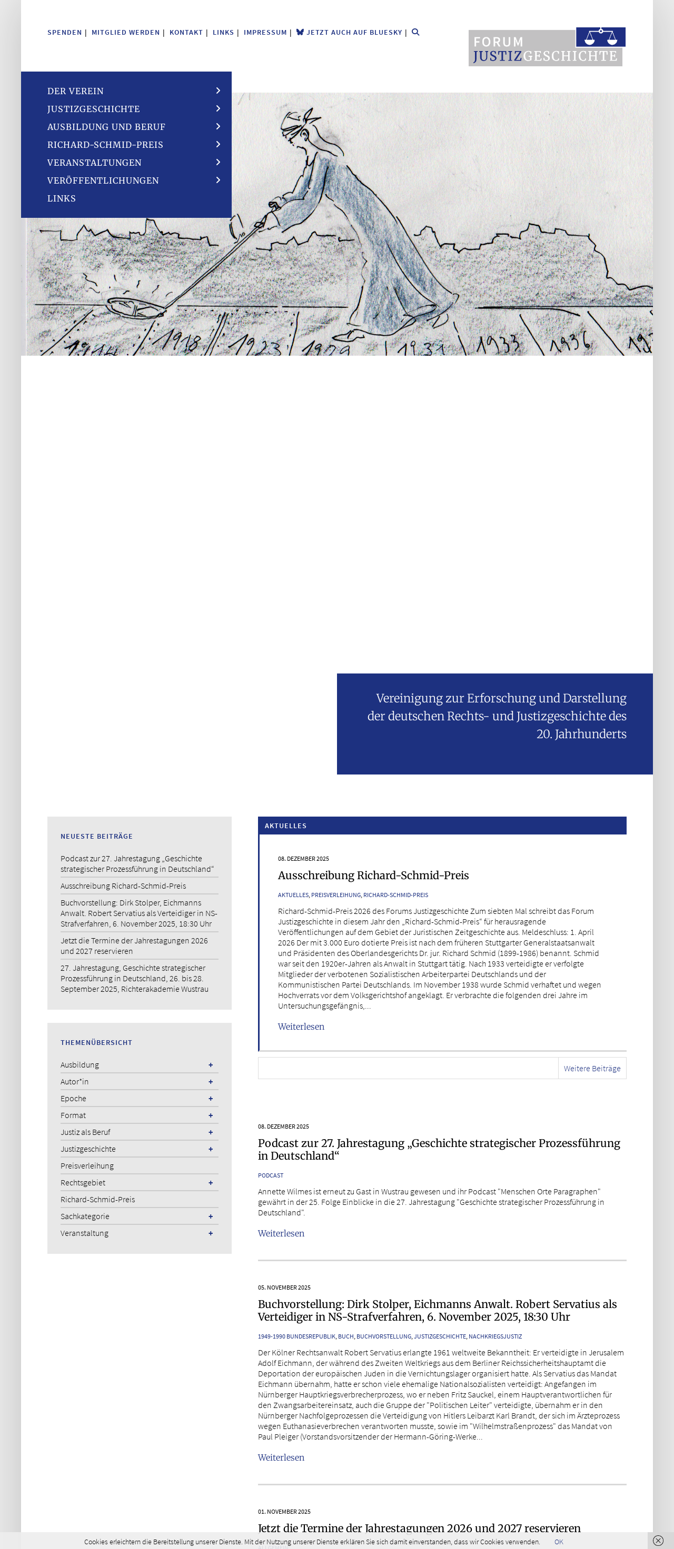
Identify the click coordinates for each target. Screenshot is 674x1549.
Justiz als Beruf (85, 1131)
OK (558, 1541)
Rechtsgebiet (83, 1182)
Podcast (270, 1175)
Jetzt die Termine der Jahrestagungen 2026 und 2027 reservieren (419, 1528)
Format (73, 1115)
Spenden (64, 32)
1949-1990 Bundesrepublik (296, 1336)
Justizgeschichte (93, 109)
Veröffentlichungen (103, 180)
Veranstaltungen (94, 162)
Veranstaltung (84, 1233)
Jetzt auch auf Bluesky (349, 32)
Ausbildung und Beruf (106, 127)
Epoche (73, 1098)
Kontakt (186, 32)
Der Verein (75, 91)
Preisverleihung (336, 895)
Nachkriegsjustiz (495, 1336)
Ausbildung (80, 1064)
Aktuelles (293, 895)
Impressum (265, 32)
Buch (346, 1336)
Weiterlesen (301, 1026)
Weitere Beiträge (592, 1068)
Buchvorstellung (383, 1336)
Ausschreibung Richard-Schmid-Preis (373, 875)
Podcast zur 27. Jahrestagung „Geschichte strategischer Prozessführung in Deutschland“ (439, 1149)
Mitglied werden (126, 32)
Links (223, 32)
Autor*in (75, 1081)
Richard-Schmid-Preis (105, 144)
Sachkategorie (85, 1216)
